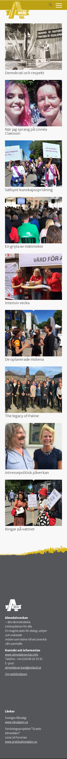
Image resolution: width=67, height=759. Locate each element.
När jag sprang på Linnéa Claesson (26, 131)
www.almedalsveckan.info (21, 654)
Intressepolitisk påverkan (27, 472)
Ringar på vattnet (20, 529)
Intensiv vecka (17, 303)
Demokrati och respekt (24, 73)
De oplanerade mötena (24, 359)
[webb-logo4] (28, 9)
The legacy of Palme (22, 416)
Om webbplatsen (16, 674)
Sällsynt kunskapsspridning (29, 190)
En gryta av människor (24, 246)
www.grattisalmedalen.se (21, 742)
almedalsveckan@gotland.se (23, 667)
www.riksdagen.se (16, 722)
